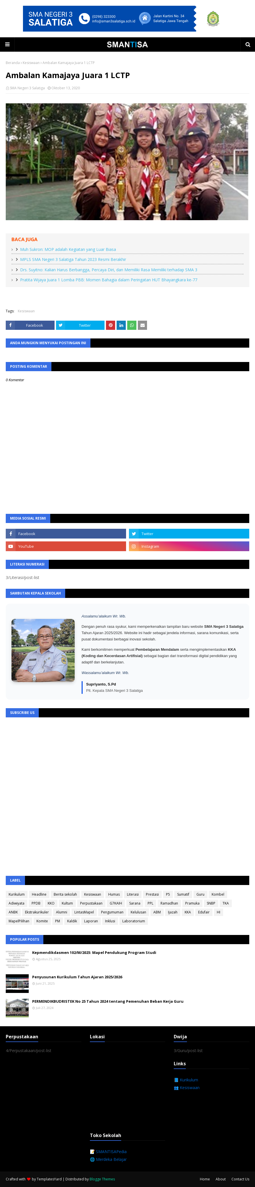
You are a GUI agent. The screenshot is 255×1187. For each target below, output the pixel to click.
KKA (188, 912)
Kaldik (72, 921)
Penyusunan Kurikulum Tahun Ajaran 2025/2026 (77, 976)
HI (218, 912)
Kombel (218, 894)
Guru (200, 894)
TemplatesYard (49, 1179)
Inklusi (110, 921)
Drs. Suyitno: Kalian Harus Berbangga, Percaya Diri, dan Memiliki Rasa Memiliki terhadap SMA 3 (108, 269)
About (221, 1179)
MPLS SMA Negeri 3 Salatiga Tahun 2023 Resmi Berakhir (73, 259)
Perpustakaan (91, 903)
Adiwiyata (16, 903)
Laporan (91, 921)
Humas (114, 894)
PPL (150, 903)
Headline (39, 894)
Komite (42, 921)
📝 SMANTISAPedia (108, 1151)
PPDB (36, 903)
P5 (168, 894)
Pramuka (192, 903)
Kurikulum (17, 894)
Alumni (61, 912)
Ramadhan (169, 903)
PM (57, 921)
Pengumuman (112, 912)
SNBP (211, 903)
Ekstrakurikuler (37, 912)
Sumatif (183, 894)
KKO (51, 903)
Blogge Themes (102, 1179)
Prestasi (152, 894)
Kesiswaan (31, 62)
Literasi (133, 894)
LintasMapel (84, 912)
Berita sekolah (65, 894)
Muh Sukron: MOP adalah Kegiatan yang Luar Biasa (68, 249)
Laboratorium (133, 921)
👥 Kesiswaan (187, 1087)
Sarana (134, 903)
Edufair (204, 912)
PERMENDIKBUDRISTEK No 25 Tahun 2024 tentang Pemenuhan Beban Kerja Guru (107, 1001)
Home (205, 1179)
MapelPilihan (19, 921)
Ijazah (172, 912)
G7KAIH (116, 903)
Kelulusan (138, 912)
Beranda (13, 62)
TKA (226, 903)
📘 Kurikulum (186, 1080)
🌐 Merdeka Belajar (108, 1159)
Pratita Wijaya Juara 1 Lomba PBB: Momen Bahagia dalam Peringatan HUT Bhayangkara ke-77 (108, 279)
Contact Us (240, 1179)
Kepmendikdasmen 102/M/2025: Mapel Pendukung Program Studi (94, 952)
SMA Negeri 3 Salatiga (27, 88)
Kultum (67, 903)
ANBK (13, 912)
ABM (157, 912)
